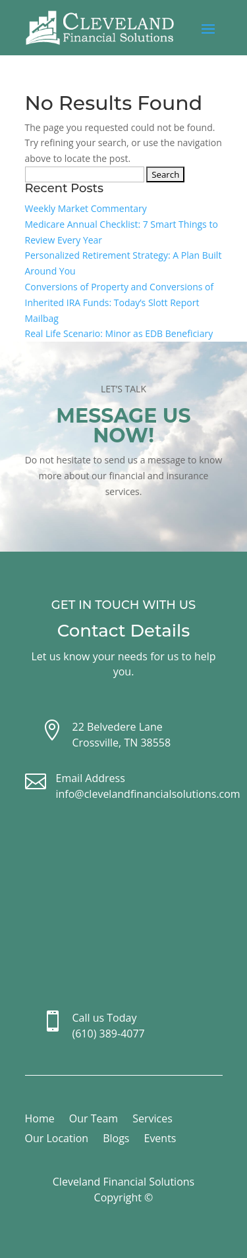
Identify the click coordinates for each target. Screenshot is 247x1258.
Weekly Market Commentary (86, 208)
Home (40, 1120)
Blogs (116, 1139)
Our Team (93, 1120)
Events (160, 1139)
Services (152, 1120)
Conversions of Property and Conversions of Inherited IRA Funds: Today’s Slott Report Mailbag (119, 302)
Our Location (57, 1139)
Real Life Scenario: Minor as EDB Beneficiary (119, 333)
